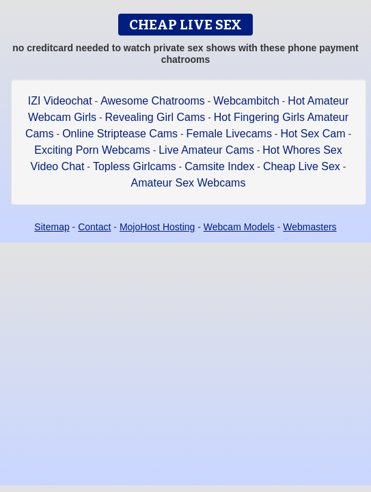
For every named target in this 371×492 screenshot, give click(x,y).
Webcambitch (246, 101)
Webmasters (309, 226)
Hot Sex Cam (312, 133)
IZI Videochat (60, 101)
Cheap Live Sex (301, 166)
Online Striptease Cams (120, 133)
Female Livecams (229, 133)
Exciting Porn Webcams (92, 150)
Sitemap (51, 226)
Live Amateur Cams (206, 150)
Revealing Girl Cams (155, 117)
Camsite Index (219, 166)
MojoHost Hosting (157, 226)
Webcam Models (239, 226)
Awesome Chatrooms (152, 101)
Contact (94, 226)
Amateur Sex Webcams (188, 183)
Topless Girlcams (134, 166)
